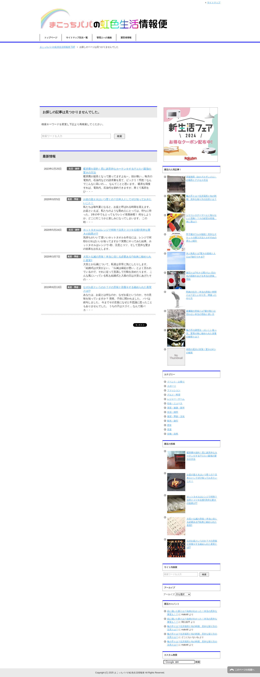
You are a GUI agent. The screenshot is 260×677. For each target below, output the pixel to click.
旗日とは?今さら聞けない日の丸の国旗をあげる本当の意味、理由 (201, 275)
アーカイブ (169, 594)
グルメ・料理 (173, 394)
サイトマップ (213, 2)
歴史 (169, 425)
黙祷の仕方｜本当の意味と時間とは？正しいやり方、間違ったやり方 (201, 295)
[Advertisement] (130, 77)
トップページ (50, 37)
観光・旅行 (172, 421)
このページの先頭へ (244, 670)
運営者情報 (126, 37)
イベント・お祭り (176, 381)
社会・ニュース (174, 403)
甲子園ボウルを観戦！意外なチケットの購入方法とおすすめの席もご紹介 (201, 237)
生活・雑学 (172, 412)
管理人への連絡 (104, 37)
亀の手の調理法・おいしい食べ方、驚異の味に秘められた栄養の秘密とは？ (201, 333)
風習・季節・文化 (176, 416)
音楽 (169, 429)
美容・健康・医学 (176, 407)
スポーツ (171, 386)
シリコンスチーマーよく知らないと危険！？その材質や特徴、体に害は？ (201, 218)
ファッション (173, 390)
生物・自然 (172, 434)
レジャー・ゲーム (176, 399)
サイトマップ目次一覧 (77, 37)
